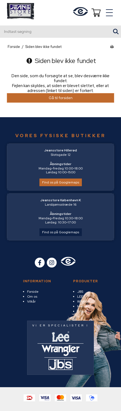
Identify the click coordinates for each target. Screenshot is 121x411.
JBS (80, 291)
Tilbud (82, 311)
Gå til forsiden (61, 98)
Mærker (83, 306)
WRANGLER (86, 301)
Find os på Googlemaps (60, 182)
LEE (80, 296)
